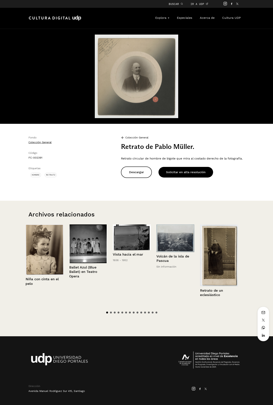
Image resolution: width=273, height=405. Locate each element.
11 (145, 312)
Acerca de (207, 18)
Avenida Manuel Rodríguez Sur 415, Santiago (56, 390)
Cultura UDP (231, 18)
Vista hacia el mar (128, 254)
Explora (162, 18)
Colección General (40, 142)
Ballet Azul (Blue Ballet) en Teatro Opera (83, 271)
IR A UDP (199, 4)
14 (156, 312)
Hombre (36, 175)
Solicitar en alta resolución (186, 172)
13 (153, 312)
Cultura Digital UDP (55, 20)
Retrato (50, 175)
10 (141, 312)
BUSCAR (176, 4)
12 (149, 312)
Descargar (136, 172)
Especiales (184, 18)
